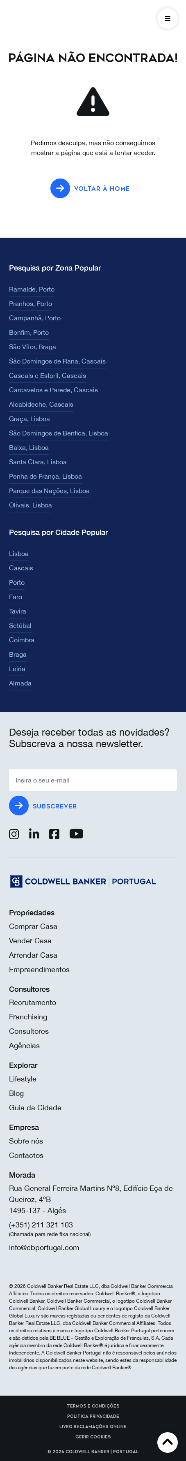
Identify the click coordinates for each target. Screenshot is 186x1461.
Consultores (29, 1031)
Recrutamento (32, 1002)
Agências (24, 1045)
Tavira (17, 611)
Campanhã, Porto (35, 318)
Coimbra (21, 640)
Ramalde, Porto (31, 289)
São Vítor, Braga (32, 346)
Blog (16, 1093)
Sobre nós (26, 1141)
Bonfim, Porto (29, 332)
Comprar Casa (33, 926)
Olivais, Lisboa (30, 505)
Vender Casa (30, 940)
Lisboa (19, 553)
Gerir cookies (93, 1437)
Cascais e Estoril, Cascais (47, 375)
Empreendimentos (39, 969)
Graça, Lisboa (29, 418)
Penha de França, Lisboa (45, 476)
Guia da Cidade (35, 1107)
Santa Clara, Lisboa (38, 461)
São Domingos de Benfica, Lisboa (58, 433)
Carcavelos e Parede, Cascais (53, 390)
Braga (18, 654)
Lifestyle (22, 1078)
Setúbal (20, 625)
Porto (17, 582)
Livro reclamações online (93, 1426)
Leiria (17, 668)
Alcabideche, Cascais (41, 404)
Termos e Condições (93, 1406)
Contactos (26, 1155)
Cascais (21, 568)
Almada (20, 683)
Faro (15, 596)
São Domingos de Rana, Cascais (57, 361)
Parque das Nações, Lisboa (49, 490)
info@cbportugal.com (44, 1247)
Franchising (28, 1016)
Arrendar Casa (33, 955)
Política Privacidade (93, 1416)
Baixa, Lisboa (29, 447)
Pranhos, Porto (30, 303)
